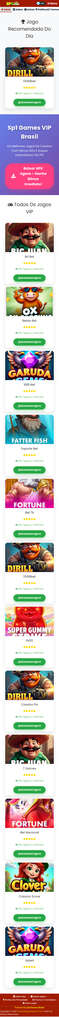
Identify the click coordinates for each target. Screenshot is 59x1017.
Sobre (18, 9)
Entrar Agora (38, 997)
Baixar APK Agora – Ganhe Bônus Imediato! (29, 176)
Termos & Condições (44, 1000)
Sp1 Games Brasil (35, 1008)
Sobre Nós (19, 997)
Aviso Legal (29, 1003)
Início (6, 9)
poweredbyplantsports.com (30, 1012)
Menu (52, 3)
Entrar (29, 9)
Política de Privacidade (15, 1000)
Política (41, 9)
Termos (53, 9)
